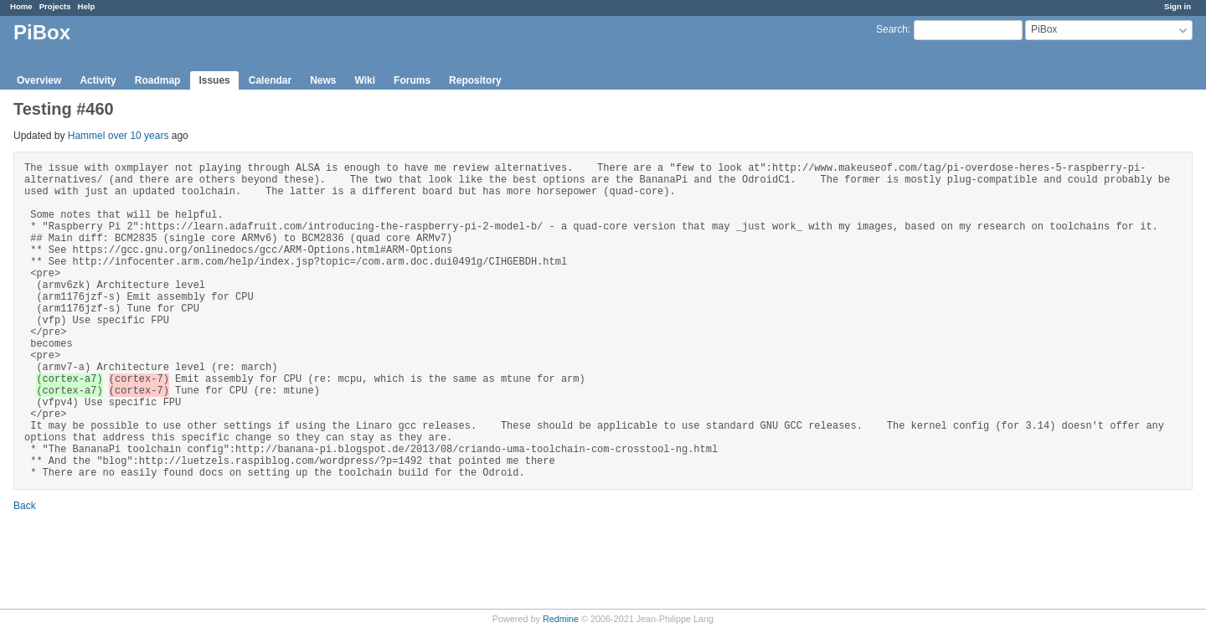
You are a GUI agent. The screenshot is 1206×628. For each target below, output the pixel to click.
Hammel (87, 136)
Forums (412, 80)
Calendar (270, 80)
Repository (475, 80)
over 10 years (138, 136)
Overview (39, 80)
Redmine (561, 619)
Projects (55, 6)
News (323, 80)
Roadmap (158, 80)
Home (21, 6)
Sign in (1177, 6)
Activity (98, 80)
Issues (213, 80)
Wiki (365, 80)
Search (892, 29)
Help (86, 6)
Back (24, 506)
